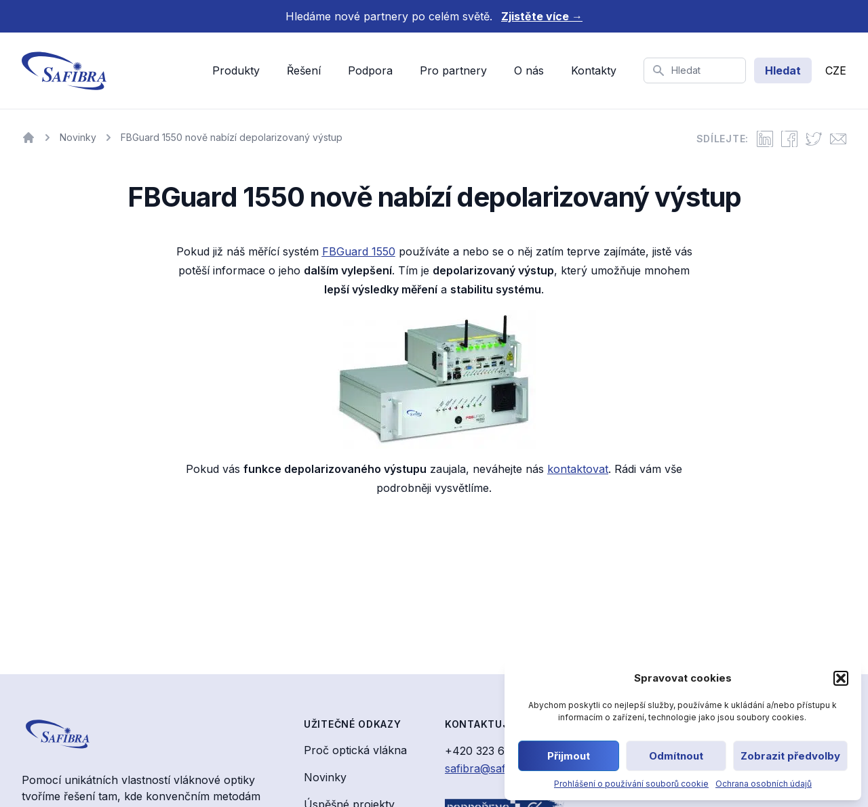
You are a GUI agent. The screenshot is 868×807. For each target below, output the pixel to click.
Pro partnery (453, 70)
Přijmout (568, 755)
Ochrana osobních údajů (763, 784)
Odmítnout (676, 755)
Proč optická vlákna (355, 750)
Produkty (236, 70)
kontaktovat (577, 469)
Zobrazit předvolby (790, 755)
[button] (841, 678)
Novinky (325, 777)
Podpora (370, 70)
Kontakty (593, 70)
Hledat (783, 70)
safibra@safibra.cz (492, 768)
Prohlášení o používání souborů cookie (631, 784)
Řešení (304, 70)
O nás (529, 70)
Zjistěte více (542, 16)
